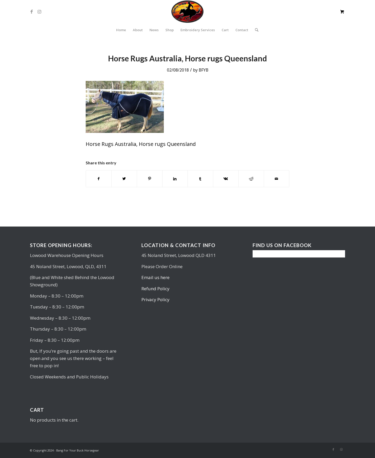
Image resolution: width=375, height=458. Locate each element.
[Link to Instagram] (39, 12)
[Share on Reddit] (251, 178)
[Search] (255, 29)
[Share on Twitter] (124, 178)
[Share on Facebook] (98, 178)
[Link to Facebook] (31, 12)
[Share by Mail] (276, 178)
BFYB (203, 70)
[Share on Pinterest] (149, 178)
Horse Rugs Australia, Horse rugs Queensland (187, 58)
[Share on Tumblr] (200, 178)
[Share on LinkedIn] (175, 178)
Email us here (155, 277)
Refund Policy (155, 289)
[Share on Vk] (226, 178)
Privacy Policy (155, 299)
